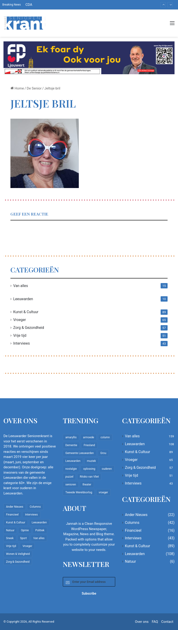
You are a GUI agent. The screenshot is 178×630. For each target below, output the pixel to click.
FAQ (155, 622)
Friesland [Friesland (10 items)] (89, 445)
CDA (28, 5)
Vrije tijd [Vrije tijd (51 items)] (11, 546)
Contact (167, 622)
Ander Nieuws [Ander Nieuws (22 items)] (14, 506)
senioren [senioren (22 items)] (70, 484)
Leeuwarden (23, 299)
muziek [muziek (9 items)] (91, 461)
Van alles (20, 286)
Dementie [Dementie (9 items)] (71, 445)
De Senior (34, 88)
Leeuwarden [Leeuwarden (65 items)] (72, 461)
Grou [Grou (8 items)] (103, 453)
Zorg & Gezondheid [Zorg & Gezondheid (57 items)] (17, 561)
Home (17, 88)
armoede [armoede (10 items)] (88, 437)
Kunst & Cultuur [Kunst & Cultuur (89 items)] (15, 522)
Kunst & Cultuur (25, 312)
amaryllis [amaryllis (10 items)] (70, 437)
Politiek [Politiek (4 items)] (39, 530)
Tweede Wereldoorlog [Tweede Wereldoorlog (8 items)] (78, 492)
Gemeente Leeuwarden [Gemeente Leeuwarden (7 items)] (79, 453)
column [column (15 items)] (105, 437)
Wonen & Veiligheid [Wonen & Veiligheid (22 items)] (18, 554)
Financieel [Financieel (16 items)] (12, 514)
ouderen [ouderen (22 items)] (107, 468)
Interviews (21, 343)
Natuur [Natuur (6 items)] (10, 530)
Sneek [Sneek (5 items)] (10, 538)
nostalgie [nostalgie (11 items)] (71, 468)
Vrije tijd (19, 335)
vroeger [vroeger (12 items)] (103, 492)
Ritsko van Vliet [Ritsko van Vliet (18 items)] (89, 476)
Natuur (130, 561)
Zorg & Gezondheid (28, 327)
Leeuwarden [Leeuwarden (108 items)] (39, 522)
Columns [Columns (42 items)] (35, 506)
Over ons (142, 622)
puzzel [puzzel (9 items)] (69, 476)
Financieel (133, 530)
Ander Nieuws (136, 515)
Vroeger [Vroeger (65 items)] (27, 546)
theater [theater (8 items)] (87, 484)
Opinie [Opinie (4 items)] (25, 530)
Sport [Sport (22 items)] (23, 538)
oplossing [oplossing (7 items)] (89, 468)
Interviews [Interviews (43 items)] (31, 514)
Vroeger (19, 320)
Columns (132, 522)
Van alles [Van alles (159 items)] (38, 538)
